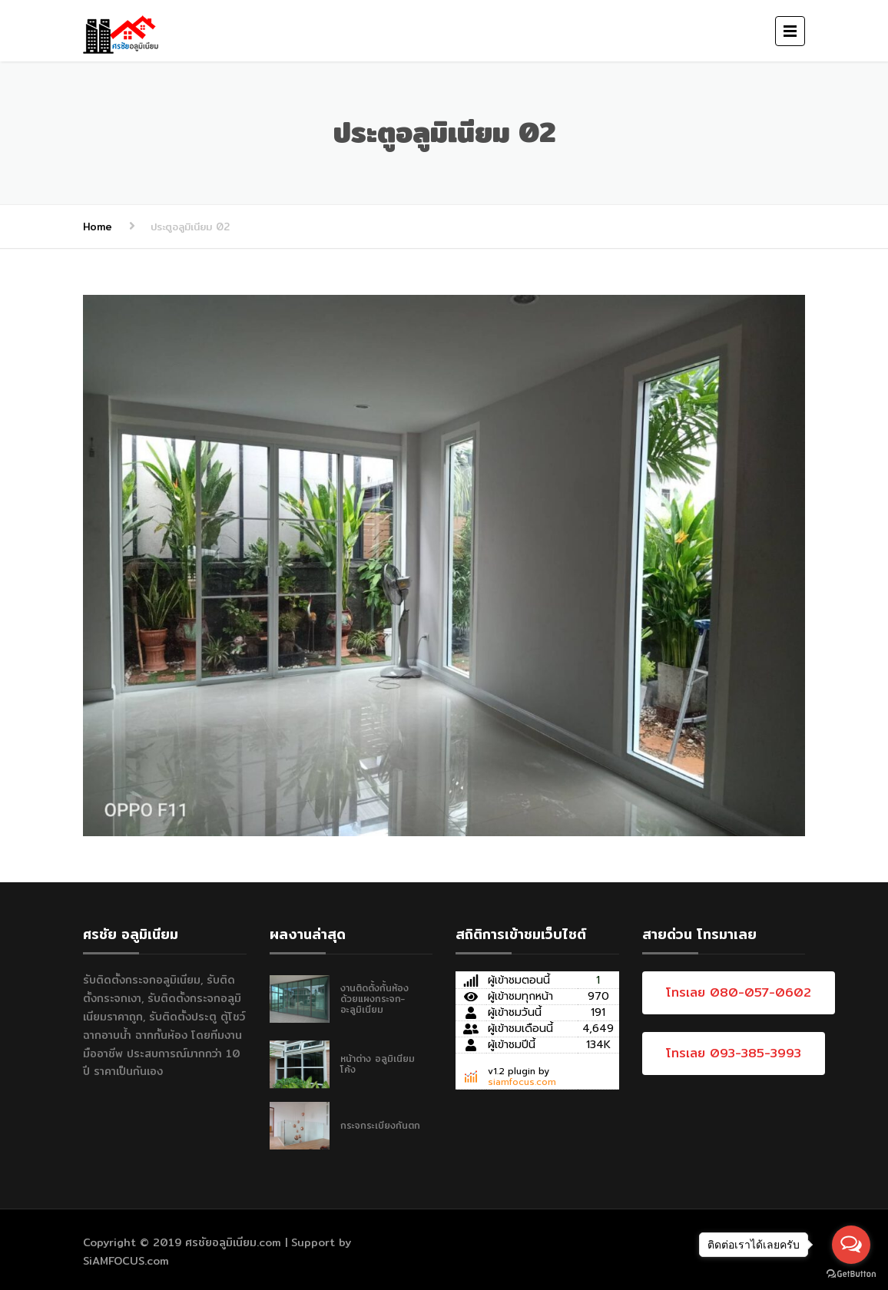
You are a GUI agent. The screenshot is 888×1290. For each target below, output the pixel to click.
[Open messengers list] (851, 1245)
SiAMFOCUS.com (126, 1260)
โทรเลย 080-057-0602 (738, 992)
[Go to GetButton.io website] (851, 1274)
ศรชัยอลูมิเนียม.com (233, 1242)
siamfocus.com (522, 1082)
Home (97, 226)
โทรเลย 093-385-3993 (733, 1053)
